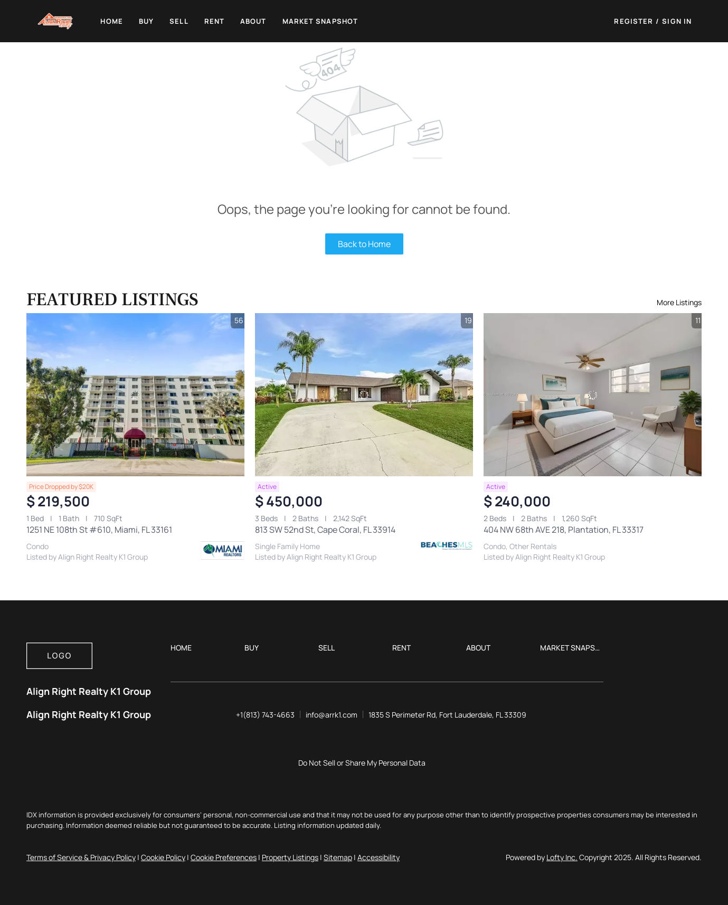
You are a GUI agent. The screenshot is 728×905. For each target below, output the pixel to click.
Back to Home (364, 244)
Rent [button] (214, 21)
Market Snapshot (320, 21)
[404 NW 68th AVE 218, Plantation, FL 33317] (593, 395)
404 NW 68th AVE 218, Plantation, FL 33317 (564, 529)
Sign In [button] (677, 21)
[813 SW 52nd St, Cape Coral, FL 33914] (364, 395)
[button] (55, 21)
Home (111, 21)
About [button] (253, 21)
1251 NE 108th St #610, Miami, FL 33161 (99, 529)
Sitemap (338, 857)
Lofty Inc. (562, 857)
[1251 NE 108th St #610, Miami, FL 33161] (135, 395)
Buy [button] (146, 21)
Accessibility (378, 857)
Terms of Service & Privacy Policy (81, 857)
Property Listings (290, 857)
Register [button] (633, 21)
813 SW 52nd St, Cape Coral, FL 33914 (325, 529)
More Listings (679, 302)
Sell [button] (178, 21)
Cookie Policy (163, 857)
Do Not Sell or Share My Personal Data (362, 763)
